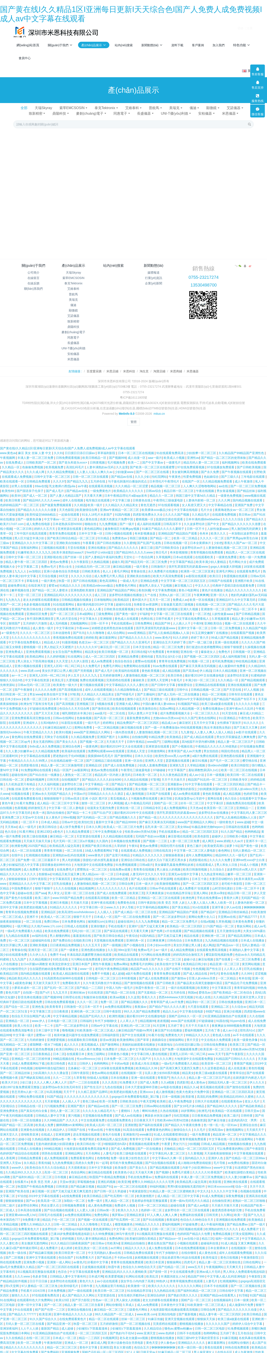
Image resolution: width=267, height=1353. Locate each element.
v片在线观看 (174, 925)
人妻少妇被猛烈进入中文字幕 (20, 858)
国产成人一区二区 (35, 489)
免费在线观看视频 (92, 674)
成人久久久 (72, 1038)
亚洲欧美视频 (38, 939)
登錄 (240, 32)
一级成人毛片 (129, 574)
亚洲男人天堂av (11, 1157)
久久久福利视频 (49, 778)
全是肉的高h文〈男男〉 (244, 1114)
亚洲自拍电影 (167, 1308)
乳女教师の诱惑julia (62, 480)
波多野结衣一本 (53, 1223)
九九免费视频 (108, 518)
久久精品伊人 (56, 1123)
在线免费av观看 (120, 863)
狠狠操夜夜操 (174, 849)
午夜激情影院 (250, 1251)
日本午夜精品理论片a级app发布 (126, 489)
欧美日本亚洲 (155, 1256)
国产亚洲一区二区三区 (15, 1048)
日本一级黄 (242, 1294)
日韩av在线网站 (64, 712)
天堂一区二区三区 (29, 589)
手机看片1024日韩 (33, 1284)
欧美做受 (121, 1161)
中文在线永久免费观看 (216, 1034)
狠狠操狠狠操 (17, 873)
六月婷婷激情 (35, 1034)
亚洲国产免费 (244, 499)
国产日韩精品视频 (248, 608)
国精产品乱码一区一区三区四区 (103, 1346)
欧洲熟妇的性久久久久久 (222, 1223)
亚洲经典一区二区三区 (86, 1005)
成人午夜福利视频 (212, 1218)
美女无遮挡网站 (44, 735)
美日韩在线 (138, 645)
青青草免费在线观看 (63, 527)
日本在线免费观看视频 (190, 1242)
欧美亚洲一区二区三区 (215, 1043)
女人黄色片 (54, 811)
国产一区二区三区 (62, 608)
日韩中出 (182, 683)
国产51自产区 (102, 806)
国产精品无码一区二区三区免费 (146, 556)
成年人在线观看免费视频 (236, 1246)
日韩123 (49, 603)
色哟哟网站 (102, 1057)
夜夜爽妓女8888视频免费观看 (232, 1019)
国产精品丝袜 (246, 485)
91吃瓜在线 (61, 953)
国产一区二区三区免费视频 (248, 480)
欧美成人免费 (44, 1119)
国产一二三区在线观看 (84, 1076)
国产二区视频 (14, 1251)
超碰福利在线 (41, 934)
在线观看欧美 (204, 551)
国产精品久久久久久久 (123, 541)
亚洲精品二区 (220, 1000)
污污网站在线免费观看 (156, 948)
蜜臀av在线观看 (146, 655)
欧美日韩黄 (13, 494)
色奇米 (204, 527)
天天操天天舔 (79, 896)
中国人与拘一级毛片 (120, 981)
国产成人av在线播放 (129, 1109)
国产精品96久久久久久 (222, 1100)
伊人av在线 (234, 901)
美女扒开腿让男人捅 (14, 939)
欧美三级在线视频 (35, 830)
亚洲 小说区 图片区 (95, 792)
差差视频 (163, 1015)
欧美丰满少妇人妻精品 (211, 556)
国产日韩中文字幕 (163, 679)
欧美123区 (63, 1294)
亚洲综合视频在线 (79, 1303)
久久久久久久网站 (190, 1280)
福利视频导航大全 (121, 1351)
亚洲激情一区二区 (213, 603)
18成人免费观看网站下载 (102, 844)
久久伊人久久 (38, 948)
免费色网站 (102, 1209)
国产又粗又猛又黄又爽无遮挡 (72, 1185)
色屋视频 (20, 802)
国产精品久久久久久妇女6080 (102, 773)
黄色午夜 (8, 797)
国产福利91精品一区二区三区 (32, 1171)
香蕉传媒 (44, 1157)
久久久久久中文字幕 (224, 1185)
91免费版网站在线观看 (36, 764)
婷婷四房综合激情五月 (188, 948)
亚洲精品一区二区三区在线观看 (159, 892)
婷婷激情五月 (37, 802)
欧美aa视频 (118, 991)
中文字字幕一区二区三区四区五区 (184, 574)
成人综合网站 (116, 627)
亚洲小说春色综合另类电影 (62, 565)
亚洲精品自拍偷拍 (133, 1237)
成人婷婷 (66, 1242)
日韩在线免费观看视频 (59, 996)
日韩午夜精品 (136, 735)
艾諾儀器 (233, 108)
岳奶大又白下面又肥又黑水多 (167, 854)
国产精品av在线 (122, 470)
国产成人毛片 (55, 485)
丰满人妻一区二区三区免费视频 (202, 1171)
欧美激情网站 (126, 1034)
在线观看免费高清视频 (211, 944)
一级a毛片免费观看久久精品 (24, 925)
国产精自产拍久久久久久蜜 (167, 1000)
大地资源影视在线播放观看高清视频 (174, 1303)
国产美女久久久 (67, 735)
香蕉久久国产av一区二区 (241, 537)
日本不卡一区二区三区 (65, 693)
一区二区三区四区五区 (92, 1327)
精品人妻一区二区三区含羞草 (84, 1299)
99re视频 (69, 811)
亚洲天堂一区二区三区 (43, 944)
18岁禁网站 (189, 1104)
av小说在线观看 (108, 1275)
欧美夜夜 (6, 1270)
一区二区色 (202, 608)
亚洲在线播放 (97, 541)
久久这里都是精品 (213, 1062)
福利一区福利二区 (227, 1232)
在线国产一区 (191, 475)
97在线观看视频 (169, 499)
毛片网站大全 (238, 556)
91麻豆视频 (229, 1332)
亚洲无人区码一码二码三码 (62, 660)
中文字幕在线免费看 (25, 1346)
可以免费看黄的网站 (231, 1142)
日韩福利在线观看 (237, 821)
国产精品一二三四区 (90, 981)
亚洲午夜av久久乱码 (240, 702)
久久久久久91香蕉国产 (207, 1166)
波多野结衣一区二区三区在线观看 (187, 1204)
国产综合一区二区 (17, 1000)
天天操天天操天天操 (37, 835)
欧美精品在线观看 (126, 948)
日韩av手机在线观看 (163, 882)
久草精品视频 (196, 759)
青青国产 (163, 1071)
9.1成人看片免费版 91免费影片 (97, 1043)
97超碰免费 (191, 1218)
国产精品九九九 (78, 475)
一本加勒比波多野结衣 (243, 527)
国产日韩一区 (103, 1185)
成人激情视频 (135, 787)
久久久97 (59, 475)
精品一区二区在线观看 (104, 1313)
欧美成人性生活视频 (146, 1057)
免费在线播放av (213, 702)
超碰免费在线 (17, 579)
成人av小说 (197, 769)
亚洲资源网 (63, 1128)
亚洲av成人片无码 (208, 1265)
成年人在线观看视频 (99, 683)
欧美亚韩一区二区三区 (219, 802)
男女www (35, 688)
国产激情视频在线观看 (139, 977)
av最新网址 (81, 764)
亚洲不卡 (32, 910)
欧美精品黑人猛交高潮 (64, 839)
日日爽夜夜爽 (156, 934)
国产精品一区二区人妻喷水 (50, 584)
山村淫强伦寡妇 (223, 882)
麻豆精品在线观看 (100, 1166)
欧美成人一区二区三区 (56, 910)
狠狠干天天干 (82, 910)
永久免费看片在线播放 (163, 565)
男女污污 (179, 1138)
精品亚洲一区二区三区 (225, 958)
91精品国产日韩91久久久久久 (236, 1052)
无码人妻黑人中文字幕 (143, 707)
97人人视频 (252, 683)
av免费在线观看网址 (119, 1000)
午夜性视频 (113, 1123)
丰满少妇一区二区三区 (200, 674)
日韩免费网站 (143, 617)
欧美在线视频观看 (124, 702)
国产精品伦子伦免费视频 (241, 977)
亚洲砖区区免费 (37, 608)
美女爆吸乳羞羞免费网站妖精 (175, 858)
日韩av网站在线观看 (158, 1100)
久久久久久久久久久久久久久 (31, 631)
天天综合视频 (47, 570)
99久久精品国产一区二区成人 (115, 1308)
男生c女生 (66, 560)
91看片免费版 (145, 603)
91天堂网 (159, 1019)
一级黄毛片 (174, 456)
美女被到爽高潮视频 (185, 466)
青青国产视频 (243, 1057)
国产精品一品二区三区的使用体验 (224, 451)
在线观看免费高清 (69, 603)
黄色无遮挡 (148, 499)
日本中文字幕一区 (90, 527)
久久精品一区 (11, 461)
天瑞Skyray (43, 108)
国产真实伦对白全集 (34, 1104)
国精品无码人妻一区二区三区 (228, 1076)
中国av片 (80, 787)
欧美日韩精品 (93, 1190)
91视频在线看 (20, 787)
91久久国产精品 (232, 825)
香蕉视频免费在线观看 (68, 631)
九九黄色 (187, 726)
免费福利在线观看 (166, 1171)
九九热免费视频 (63, 1157)
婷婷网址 (109, 716)
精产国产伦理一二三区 (50, 1303)
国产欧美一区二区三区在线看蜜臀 (153, 461)
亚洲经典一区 (135, 934)
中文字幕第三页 (41, 1005)
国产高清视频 (65, 698)
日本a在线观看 (183, 551)
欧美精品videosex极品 (98, 579)
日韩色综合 (175, 934)
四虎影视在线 (29, 759)
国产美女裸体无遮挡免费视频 (34, 1043)
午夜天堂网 (147, 1095)
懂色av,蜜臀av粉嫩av (178, 1322)
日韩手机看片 (164, 612)
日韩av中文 (69, 816)
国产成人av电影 (199, 1199)
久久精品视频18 (40, 953)
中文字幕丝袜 (65, 622)
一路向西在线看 (123, 726)
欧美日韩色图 (56, 1057)
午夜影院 (255, 1270)
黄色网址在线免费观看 (27, 731)
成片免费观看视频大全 (175, 707)
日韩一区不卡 (196, 522)
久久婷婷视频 (56, 650)
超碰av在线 (25, 887)
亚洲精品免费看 (129, 650)
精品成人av (169, 716)
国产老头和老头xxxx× (73, 456)
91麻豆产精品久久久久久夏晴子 (163, 522)
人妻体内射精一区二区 (201, 494)
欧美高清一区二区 (50, 1194)
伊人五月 (74, 669)
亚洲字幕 (218, 901)
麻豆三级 (147, 541)
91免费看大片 (128, 1076)
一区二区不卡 (29, 816)
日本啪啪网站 (103, 593)
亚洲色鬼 (38, 1000)
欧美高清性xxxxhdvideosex (76, 906)
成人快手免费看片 (71, 821)
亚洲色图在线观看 (232, 750)
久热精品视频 (100, 556)
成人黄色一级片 (43, 622)
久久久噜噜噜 (95, 627)
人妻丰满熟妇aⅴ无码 (100, 461)
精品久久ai (170, 1005)
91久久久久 (251, 716)
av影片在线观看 (247, 726)
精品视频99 (147, 1015)
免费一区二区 (109, 996)
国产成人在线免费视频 (119, 759)
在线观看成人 (205, 858)
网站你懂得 (113, 1299)
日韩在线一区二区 (12, 773)
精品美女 (91, 645)
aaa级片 (99, 707)
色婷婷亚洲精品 (76, 783)
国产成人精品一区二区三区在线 (136, 906)
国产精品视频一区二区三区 (147, 778)
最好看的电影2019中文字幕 (95, 598)
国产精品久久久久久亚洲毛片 (131, 636)
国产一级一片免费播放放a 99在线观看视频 (173, 721)
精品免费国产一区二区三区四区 (138, 716)
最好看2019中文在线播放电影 (205, 669)
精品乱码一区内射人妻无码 (113, 769)
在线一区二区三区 (38, 1332)
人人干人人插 (29, 1322)
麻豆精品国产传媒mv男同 (135, 1024)
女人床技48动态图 (116, 873)
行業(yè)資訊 (153, 278)
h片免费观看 (156, 645)
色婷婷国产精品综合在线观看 (20, 1147)
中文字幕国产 (177, 764)
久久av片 (237, 835)
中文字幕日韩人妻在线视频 (149, 1048)
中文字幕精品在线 (220, 499)
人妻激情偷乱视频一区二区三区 (226, 541)
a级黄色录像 (22, 977)
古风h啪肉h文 (49, 716)
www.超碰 (243, 816)
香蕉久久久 (149, 991)
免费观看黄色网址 (82, 1152)
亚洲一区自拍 (134, 754)
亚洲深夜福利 (9, 1322)
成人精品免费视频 (182, 944)
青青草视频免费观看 (193, 1133)
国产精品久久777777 (22, 1308)
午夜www (83, 622)
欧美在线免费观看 (254, 456)
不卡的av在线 (123, 1251)
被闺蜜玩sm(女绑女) (102, 915)
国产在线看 (223, 953)
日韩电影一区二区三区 (101, 972)
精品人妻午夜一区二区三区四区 (26, 556)
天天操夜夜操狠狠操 (218, 1147)
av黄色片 (79, 1256)
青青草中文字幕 (140, 1133)
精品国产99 (163, 617)
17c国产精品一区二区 (220, 920)
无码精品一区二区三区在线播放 (104, 693)
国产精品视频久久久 (123, 811)
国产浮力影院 (81, 1294)
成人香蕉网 (8, 1152)
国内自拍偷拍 (56, 806)
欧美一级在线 (17, 1246)
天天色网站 (93, 1147)
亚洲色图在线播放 (93, 944)
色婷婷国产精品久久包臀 (194, 1228)
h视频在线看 (106, 698)
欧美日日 (215, 570)
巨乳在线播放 (62, 877)
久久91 (58, 447)
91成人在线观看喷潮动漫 (171, 1128)
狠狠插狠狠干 (53, 792)
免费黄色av (120, 532)
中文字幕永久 (89, 612)
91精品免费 (157, 731)
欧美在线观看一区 (12, 475)
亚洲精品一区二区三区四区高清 (232, 1086)
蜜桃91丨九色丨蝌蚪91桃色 (139, 1104)
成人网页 (208, 835)
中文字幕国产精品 (182, 556)
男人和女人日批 (227, 858)
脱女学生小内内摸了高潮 (137, 1275)
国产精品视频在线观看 (199, 925)
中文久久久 (203, 579)
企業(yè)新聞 (153, 283)
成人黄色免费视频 (100, 1199)
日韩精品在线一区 (29, 1100)
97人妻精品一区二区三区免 (40, 1280)
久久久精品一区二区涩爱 (132, 480)
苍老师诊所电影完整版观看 (149, 1194)
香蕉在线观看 (213, 1341)
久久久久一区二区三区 (35, 627)
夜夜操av (141, 1000)
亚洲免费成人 (14, 645)
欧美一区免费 (108, 1095)
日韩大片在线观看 (207, 1095)
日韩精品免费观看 (38, 475)
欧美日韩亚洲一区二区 (70, 1246)
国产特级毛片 (125, 688)
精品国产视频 (17, 1351)
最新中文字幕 (105, 816)
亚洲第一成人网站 (59, 1256)
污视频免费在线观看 (144, 792)
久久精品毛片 (201, 508)
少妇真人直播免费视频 (152, 759)
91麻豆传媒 (155, 1313)
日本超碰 (122, 868)
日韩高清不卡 (172, 518)
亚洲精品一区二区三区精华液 (31, 1052)
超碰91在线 (124, 598)
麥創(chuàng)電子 (89, 113)
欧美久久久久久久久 (162, 1280)
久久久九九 (90, 669)
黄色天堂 (152, 1336)
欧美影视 (188, 1090)
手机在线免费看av (209, 892)
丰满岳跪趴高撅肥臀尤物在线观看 (90, 948)
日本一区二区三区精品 (153, 1199)
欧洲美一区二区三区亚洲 (197, 565)
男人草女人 (55, 887)
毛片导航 (219, 1157)
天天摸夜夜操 (77, 1161)
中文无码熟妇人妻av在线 (105, 1246)
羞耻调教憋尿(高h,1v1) (203, 764)
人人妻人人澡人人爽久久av (94, 466)
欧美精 (162, 1095)
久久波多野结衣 (195, 518)
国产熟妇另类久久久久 (183, 1289)
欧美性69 (8, 485)
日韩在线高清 (162, 844)
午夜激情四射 (53, 1336)
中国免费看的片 (22, 882)
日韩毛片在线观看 (50, 1209)
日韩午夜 (87, 1280)
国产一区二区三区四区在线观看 (58, 1261)
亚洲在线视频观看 (240, 679)
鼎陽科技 (59, 113)
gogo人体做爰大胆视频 (226, 560)
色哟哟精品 (251, 825)
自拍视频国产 (70, 773)
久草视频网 (164, 551)
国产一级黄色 (69, 944)
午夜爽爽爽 (201, 589)
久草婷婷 (120, 839)
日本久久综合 (144, 750)
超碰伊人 (218, 830)
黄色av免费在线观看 (105, 764)
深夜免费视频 (234, 1190)
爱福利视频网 (35, 773)
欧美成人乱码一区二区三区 (104, 1119)
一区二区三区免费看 (247, 953)
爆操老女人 (209, 645)
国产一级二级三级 (200, 636)
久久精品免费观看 (78, 825)
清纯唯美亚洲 (29, 1128)
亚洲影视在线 (53, 551)
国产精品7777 (248, 910)
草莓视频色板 (86, 1175)
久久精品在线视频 (136, 773)
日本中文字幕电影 (100, 1161)
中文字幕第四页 (60, 873)
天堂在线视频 (76, 541)
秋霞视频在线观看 (236, 570)
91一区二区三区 (19, 934)
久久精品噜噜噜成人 (128, 683)
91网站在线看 (135, 1270)
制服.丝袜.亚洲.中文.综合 (25, 783)
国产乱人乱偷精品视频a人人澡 (169, 627)
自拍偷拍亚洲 (221, 1194)
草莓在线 (32, 574)
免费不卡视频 (100, 967)
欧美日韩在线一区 (89, 1138)
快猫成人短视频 (98, 1071)
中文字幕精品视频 (65, 1010)
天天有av (11, 821)
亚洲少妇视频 (232, 1005)
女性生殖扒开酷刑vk (132, 1289)
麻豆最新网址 (108, 631)
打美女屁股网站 (244, 1228)
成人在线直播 (237, 1062)
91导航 (243, 1289)
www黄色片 (96, 849)
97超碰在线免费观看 (43, 702)
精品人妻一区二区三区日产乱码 (210, 1071)
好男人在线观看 (22, 480)
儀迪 (193, 108)
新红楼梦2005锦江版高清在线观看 (126, 953)
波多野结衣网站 (28, 1199)
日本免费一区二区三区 (119, 1052)
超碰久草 (118, 556)
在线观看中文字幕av (253, 792)
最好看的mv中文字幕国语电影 (191, 693)
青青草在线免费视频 (173, 655)
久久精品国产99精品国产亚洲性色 (242, 447)
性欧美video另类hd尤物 (141, 825)
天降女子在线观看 (56, 731)
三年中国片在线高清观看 (31, 527)
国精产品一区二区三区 (196, 1294)
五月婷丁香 (176, 1019)
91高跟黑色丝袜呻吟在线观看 (64, 972)
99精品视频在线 (64, 1052)
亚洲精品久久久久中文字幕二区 (33, 537)
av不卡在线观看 (244, 1029)
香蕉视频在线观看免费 (144, 1138)
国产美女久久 (138, 1161)
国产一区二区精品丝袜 (15, 1067)
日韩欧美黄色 (91, 565)
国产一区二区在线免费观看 (132, 910)
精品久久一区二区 (161, 489)
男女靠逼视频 (226, 485)
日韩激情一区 (73, 1000)
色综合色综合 (124, 655)
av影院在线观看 (197, 570)
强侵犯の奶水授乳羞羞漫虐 (100, 854)
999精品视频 (53, 1142)
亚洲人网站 (201, 887)
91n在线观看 (201, 901)
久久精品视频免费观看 (217, 475)
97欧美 (75, 688)
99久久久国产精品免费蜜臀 (142, 1005)
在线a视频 (207, 915)
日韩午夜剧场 (147, 896)
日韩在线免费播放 (215, 1038)
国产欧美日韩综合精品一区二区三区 (71, 532)
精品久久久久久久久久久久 (243, 584)
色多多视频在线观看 (37, 598)
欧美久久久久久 (128, 1204)
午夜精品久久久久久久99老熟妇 (216, 740)
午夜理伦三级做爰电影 (168, 494)
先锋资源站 (8, 679)
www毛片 (141, 1351)
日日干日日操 (38, 1275)
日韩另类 (53, 773)
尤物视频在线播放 (239, 1138)
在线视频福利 (222, 1294)
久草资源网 (164, 873)
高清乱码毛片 (75, 461)
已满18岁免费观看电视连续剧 (70, 1228)
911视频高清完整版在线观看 (156, 1228)
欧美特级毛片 (69, 1280)
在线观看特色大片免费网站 (35, 1294)
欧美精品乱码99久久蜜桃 (237, 1090)
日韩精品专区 (152, 802)
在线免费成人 (15, 456)
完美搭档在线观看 (118, 674)
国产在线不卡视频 (178, 963)
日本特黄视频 (127, 972)
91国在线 (222, 1015)
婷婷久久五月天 (45, 522)
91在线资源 (95, 986)
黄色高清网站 (108, 574)
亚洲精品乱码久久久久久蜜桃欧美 (125, 1265)
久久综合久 (217, 863)
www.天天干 (216, 1048)
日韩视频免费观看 (73, 1199)
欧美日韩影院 (240, 759)
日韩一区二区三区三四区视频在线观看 (178, 1223)
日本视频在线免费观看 (125, 835)
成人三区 (100, 589)
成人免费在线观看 (160, 1242)
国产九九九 (256, 1209)
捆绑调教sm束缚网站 (70, 1119)
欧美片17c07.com (12, 518)
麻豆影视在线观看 (180, 830)
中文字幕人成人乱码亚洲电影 (227, 1270)
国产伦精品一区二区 (172, 1261)
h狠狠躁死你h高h (115, 1138)
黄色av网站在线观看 (105, 1067)
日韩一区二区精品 (65, 1218)
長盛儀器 (144, 113)
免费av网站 (120, 958)
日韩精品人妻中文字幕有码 (68, 1270)
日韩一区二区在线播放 (26, 1114)
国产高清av (190, 664)
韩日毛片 (161, 546)
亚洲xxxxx (147, 1086)
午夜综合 (132, 929)
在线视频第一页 (132, 1067)
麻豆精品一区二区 (62, 830)
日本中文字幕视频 (35, 896)
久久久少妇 (143, 470)
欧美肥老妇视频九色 (34, 901)
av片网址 (117, 1242)
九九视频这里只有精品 (110, 1280)
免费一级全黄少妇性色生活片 (130, 1152)
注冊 (250, 32)
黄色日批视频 (229, 1251)
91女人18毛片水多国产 (97, 508)
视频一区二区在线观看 (240, 617)
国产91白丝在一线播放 (44, 769)
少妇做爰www (124, 466)
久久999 (247, 967)
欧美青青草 (54, 1000)
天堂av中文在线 (33, 811)
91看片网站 (27, 825)
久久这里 (122, 461)
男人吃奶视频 (71, 854)
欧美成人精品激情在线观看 (71, 967)
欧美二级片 (43, 892)
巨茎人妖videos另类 (245, 783)
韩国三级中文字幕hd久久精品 (196, 489)
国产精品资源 (58, 1351)
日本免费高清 (193, 934)
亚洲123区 (44, 825)
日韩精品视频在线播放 (76, 593)
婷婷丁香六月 (200, 631)
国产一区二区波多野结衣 (170, 910)
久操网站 (124, 731)
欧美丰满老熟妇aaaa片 (69, 546)
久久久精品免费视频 (61, 466)
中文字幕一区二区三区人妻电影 (195, 844)
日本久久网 (94, 821)
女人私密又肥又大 (194, 499)
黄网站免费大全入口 (202, 910)
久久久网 (224, 494)
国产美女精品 (181, 901)
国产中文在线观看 (134, 1029)
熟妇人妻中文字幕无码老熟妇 (140, 1043)
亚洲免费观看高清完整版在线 (31, 712)
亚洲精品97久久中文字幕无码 (236, 593)
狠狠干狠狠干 (44, 882)
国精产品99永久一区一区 (186, 1010)
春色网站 (224, 844)
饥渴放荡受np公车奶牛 (190, 792)
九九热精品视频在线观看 (222, 934)
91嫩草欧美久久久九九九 (34, 546)
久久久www (22, 1270)
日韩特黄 (247, 1109)
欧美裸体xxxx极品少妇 (157, 503)
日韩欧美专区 (239, 773)
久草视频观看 (220, 612)
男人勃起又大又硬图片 (59, 641)
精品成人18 (52, 636)
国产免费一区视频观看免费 (180, 1043)
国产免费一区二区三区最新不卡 (38, 854)
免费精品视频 (222, 1228)
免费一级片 (95, 1194)
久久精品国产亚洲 (225, 991)
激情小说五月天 (138, 693)
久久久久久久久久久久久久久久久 (87, 1090)
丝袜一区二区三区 (133, 1313)
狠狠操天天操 (206, 1313)
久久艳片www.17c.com (46, 920)
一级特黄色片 (225, 816)
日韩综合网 (126, 877)
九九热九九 (13, 593)
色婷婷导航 (251, 787)
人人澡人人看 (92, 603)
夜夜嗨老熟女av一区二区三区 (235, 503)
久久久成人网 (35, 466)
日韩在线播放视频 (231, 996)
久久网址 (226, 1209)
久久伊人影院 (79, 655)
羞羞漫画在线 (82, 929)
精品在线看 (192, 929)
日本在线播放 (119, 1071)
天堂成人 (106, 1218)
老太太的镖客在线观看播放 (41, 593)
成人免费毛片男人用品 (109, 570)
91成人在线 (203, 991)
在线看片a (21, 1175)
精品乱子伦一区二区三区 (59, 1213)
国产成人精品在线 (195, 967)
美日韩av (245, 508)
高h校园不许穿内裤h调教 (199, 735)
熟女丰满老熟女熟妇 (218, 721)
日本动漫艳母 (61, 627)
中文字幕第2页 (222, 981)
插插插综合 (159, 1034)
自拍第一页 (30, 986)
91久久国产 (189, 712)
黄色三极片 (195, 839)
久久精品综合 (153, 1322)
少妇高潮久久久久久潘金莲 (50, 1067)
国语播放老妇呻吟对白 (56, 858)
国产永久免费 (210, 466)
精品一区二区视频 (214, 688)
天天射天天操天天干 (47, 977)
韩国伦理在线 (230, 745)
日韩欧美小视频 (237, 830)
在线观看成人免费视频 (17, 470)
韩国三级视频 (139, 532)
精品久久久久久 (136, 1242)
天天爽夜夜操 (155, 887)
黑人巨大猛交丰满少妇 (29, 532)
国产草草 (143, 1034)
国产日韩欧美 (166, 977)
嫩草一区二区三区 (239, 868)
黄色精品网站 (93, 522)
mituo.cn (159, 413)
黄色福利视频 (82, 873)
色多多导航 (40, 1270)
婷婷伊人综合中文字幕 (247, 1317)
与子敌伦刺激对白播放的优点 (128, 475)
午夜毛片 (176, 674)
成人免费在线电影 (38, 518)
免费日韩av (52, 915)
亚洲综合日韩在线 (133, 854)
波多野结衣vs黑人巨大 (242, 863)
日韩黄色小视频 (118, 1048)
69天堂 (64, 570)
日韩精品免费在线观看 (139, 1246)
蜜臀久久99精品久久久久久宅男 (153, 1175)
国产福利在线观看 (151, 1119)
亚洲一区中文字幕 (29, 1299)
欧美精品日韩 (9, 967)
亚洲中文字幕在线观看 (41, 1251)
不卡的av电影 (120, 1057)
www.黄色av (8, 447)
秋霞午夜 (114, 1261)
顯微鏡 (211, 108)
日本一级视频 (216, 769)
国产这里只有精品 (118, 849)
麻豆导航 (166, 792)
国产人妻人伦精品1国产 (66, 489)
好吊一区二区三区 (192, 797)
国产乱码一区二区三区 (59, 981)
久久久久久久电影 (247, 698)
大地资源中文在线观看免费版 (94, 858)
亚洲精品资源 (135, 1209)
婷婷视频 (68, 1232)
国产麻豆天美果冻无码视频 (198, 660)
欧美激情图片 (146, 1190)
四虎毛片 (190, 1256)
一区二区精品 (227, 972)
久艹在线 (150, 589)
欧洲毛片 (204, 1104)
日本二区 (59, 1048)
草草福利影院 (106, 447)
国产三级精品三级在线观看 (104, 754)
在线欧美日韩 (82, 934)
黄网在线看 (215, 792)
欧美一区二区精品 (185, 532)
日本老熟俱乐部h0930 (68, 518)
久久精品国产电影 (255, 622)
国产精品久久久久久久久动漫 (238, 1303)
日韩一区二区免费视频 (225, 622)
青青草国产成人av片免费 (185, 745)
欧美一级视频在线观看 (185, 1351)
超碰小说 (190, 953)
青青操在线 (138, 565)
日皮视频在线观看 (94, 1261)
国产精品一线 (148, 811)
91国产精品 (54, 1090)
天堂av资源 (68, 1175)
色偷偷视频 (84, 712)
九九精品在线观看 (17, 929)
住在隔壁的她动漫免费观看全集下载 (53, 963)
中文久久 (203, 1185)
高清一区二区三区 (56, 1166)
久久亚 (111, 944)
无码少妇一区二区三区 (86, 925)
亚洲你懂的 (98, 920)
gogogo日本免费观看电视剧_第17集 (135, 1090)
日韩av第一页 (106, 1204)
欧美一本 (39, 806)
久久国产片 (144, 1052)
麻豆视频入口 (183, 579)
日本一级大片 (145, 877)
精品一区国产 (63, 764)
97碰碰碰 (159, 764)
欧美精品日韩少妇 (195, 958)
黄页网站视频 (251, 958)
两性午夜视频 (102, 958)
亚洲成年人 (31, 716)
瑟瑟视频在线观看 (178, 754)
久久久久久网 (163, 1052)
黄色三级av (90, 1095)
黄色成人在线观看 (127, 612)
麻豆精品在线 (78, 1171)
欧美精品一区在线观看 (227, 1104)
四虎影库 (183, 1076)
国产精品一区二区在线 (120, 986)
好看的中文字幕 (98, 1256)
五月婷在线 (98, 475)
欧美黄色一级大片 (65, 679)
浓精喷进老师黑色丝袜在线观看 (112, 622)
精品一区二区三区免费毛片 (180, 915)
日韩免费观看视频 (68, 451)
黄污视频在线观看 (92, 679)
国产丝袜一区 (73, 551)
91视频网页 (110, 1332)
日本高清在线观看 (29, 1204)
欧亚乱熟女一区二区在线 (92, 1242)
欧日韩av (99, 1237)
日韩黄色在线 (142, 494)
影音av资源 (107, 1034)
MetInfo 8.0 (126, 413)
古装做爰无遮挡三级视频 (177, 598)
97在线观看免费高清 (46, 1289)
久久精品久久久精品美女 (122, 499)
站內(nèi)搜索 (113, 265)
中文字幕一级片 (24, 1029)
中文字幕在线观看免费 (84, 1265)
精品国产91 (104, 1180)
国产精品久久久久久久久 (136, 631)
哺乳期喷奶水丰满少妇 (77, 707)
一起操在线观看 (69, 508)
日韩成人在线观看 (76, 920)
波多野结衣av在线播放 (213, 806)
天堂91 (128, 551)
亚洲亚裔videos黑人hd (21, 1209)
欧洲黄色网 (18, 839)
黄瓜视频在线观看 (212, 1081)
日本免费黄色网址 (74, 915)
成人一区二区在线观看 (26, 844)
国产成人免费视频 (123, 1142)
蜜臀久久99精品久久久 (35, 1218)
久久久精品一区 (228, 674)
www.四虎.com (30, 664)
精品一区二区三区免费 (168, 641)
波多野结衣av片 (193, 541)
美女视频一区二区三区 (150, 783)
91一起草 (102, 1157)
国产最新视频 (187, 1308)
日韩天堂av (252, 1104)
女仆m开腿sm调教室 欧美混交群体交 (45, 958)
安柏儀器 (205, 113)
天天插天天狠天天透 (225, 1199)
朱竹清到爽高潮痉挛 (40, 612)
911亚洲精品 (228, 712)
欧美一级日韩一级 (190, 1341)
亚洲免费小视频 (34, 1256)
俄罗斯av (118, 1209)
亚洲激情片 (130, 1128)
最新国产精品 (50, 1322)
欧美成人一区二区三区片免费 (123, 821)
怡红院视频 (182, 1109)
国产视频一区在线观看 (93, 1213)
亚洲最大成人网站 (128, 698)
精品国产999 (196, 1270)
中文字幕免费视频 (164, 584)
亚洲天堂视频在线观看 (180, 1313)
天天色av (196, 802)
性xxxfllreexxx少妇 (89, 1052)
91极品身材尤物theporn (207, 821)
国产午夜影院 (235, 1048)
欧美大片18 (10, 1076)
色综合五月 (142, 1341)
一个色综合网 (144, 551)
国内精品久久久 (196, 1152)
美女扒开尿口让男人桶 (57, 664)
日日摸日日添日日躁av (80, 447)
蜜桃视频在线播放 (191, 1317)
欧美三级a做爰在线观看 (217, 698)
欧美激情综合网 (87, 503)
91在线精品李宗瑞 (179, 887)
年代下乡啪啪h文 (106, 1015)
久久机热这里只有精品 (20, 778)
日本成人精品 (50, 816)
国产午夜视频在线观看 (237, 466)
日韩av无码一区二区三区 (34, 679)
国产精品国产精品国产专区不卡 (234, 693)
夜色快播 (144, 584)
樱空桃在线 (250, 754)
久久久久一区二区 (212, 532)
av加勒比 (35, 565)
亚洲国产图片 (106, 731)
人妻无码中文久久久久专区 (148, 868)
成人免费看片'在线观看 (39, 863)
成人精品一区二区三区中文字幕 (58, 797)
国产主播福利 (146, 688)
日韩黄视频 (98, 456)
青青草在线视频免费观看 (22, 906)
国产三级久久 (230, 470)
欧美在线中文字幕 (56, 688)
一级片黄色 (141, 560)
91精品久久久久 (70, 579)
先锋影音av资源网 (146, 598)
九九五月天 (60, 986)
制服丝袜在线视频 (95, 991)
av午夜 (82, 480)
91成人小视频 (249, 858)
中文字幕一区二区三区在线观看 (171, 608)
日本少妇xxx (13, 693)
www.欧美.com (146, 1308)
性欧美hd (113, 1237)
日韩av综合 (154, 485)
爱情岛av (205, 986)
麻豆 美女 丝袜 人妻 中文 (35, 447)
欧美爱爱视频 (114, 1270)
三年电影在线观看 (253, 470)
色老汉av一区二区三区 (94, 636)
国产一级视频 (112, 939)
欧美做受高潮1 (214, 839)
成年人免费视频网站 (200, 849)
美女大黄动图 (122, 1341)
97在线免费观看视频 (191, 461)
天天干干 (69, 1086)
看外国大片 (140, 593)
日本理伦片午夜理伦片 (164, 475)
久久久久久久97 (87, 641)
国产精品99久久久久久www (42, 494)
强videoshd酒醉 (218, 759)
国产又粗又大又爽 (246, 721)
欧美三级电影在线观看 (131, 1147)
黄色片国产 (13, 986)
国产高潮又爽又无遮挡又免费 (180, 1062)
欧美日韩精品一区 (94, 451)
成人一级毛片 (27, 821)
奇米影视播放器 (145, 527)
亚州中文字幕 (9, 901)
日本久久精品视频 (225, 664)
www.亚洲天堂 (147, 1327)
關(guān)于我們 (33, 265)
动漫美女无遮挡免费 (101, 802)
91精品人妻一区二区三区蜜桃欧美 (172, 1185)
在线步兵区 (225, 1346)
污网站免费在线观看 (31, 1090)
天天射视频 (52, 1095)
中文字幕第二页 (28, 560)
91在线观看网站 (64, 598)
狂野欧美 (260, 466)
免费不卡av (57, 948)
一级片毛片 (93, 716)
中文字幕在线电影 (186, 503)
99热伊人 (162, 1275)
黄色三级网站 (96, 1048)
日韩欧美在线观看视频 (119, 603)
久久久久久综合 (233, 513)
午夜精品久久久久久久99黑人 (28, 754)
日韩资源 (62, 1180)
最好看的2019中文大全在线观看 (122, 740)
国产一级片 (127, 518)
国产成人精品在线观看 (199, 731)
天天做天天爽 (144, 1166)
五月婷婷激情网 (110, 669)
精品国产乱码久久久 (93, 1010)
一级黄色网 (91, 740)
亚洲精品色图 (149, 574)
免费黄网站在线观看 (137, 660)
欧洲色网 (189, 892)
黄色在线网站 (207, 712)
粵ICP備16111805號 (133, 397)
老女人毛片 (253, 1095)
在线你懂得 (189, 1246)
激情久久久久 (20, 1289)
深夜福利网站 (29, 541)
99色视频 (26, 1062)
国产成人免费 (149, 1076)
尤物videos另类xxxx (166, 712)
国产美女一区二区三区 (166, 953)
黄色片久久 (87, 1275)
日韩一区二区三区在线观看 (90, 470)
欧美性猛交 (211, 1251)
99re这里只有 (127, 944)
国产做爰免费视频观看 (56, 499)
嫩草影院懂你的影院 (182, 783)
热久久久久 (179, 1071)
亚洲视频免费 (70, 1346)
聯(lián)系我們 (33, 288)
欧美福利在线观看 (127, 664)
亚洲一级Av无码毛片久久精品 (190, 1194)
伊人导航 (128, 901)
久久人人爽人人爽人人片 (51, 1076)
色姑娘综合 (212, 470)
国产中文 (213, 518)
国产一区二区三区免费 (127, 1100)
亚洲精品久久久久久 (192, 1336)
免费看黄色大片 (29, 1223)
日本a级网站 (85, 608)
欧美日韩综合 (48, 821)
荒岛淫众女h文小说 (169, 650)
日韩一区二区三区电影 (210, 1322)
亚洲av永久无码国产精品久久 (52, 787)
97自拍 (22, 1190)
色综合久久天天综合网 (74, 702)
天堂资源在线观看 (88, 830)
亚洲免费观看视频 (38, 645)
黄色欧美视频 (151, 664)
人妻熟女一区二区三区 (77, 769)
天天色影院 (67, 503)
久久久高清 (110, 1076)
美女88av (183, 821)
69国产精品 (214, 1005)
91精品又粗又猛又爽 (66, 868)
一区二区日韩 (23, 522)
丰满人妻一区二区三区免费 (35, 451)
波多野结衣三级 (72, 778)
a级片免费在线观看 (205, 750)
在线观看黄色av (232, 1095)
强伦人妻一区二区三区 (65, 1104)
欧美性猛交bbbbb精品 (41, 508)
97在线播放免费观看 (221, 461)
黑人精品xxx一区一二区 (98, 868)
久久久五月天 (91, 939)
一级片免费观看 (200, 1128)
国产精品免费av (238, 1218)
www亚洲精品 (137, 627)
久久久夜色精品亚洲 (173, 769)
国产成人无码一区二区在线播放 (178, 688)
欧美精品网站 (35, 650)
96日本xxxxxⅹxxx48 (220, 1180)
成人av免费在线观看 (187, 787)
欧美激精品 (174, 731)
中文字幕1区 (216, 797)
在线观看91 (182, 873)
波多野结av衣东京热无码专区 (62, 1081)
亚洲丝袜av (78, 986)
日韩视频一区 (242, 645)
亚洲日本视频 (59, 896)
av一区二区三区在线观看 (131, 1180)
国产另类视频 (83, 664)
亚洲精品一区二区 (17, 1015)
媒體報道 (154, 272)
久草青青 (79, 1071)
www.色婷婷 (166, 1327)
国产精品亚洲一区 (59, 1317)
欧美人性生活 (23, 1019)
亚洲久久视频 (189, 603)
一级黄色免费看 (227, 551)
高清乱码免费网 (208, 1090)
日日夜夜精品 (41, 1048)
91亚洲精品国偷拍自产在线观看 (225, 1010)
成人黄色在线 (89, 513)
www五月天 (196, 1261)
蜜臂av (53, 579)
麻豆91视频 (200, 754)
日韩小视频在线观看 (119, 527)
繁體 (134, 422)
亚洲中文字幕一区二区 (193, 622)
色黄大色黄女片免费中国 (117, 513)
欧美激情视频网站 (168, 877)
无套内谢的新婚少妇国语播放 (55, 1138)
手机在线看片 (117, 920)
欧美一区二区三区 (36, 693)
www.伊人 (39, 1015)
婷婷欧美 (91, 631)
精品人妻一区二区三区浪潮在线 (220, 1256)
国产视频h (163, 1166)
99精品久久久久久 (198, 1029)
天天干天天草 (53, 783)
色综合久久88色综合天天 (197, 1213)
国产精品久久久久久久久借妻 (37, 503)
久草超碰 (120, 1185)
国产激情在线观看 (238, 1081)
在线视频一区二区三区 (211, 598)
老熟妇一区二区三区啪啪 (249, 1194)
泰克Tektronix (105, 108)
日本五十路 (200, 873)
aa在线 (224, 480)
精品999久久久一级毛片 (231, 849)
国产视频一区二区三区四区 (202, 650)
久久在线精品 (15, 1332)
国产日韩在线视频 (85, 574)
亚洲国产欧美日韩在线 (26, 603)
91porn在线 (238, 1015)
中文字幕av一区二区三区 (61, 513)
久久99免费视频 (103, 1228)
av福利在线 (40, 929)
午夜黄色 (175, 470)
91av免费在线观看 (165, 660)
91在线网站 (7, 1294)
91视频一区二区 (199, 655)
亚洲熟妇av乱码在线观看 (69, 849)
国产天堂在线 (232, 683)
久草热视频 (223, 915)
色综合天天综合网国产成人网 (31, 1010)
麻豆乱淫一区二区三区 (115, 641)
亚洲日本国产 (81, 958)
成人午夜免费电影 (180, 1095)
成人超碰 (118, 967)
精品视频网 (87, 882)
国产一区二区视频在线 (246, 1280)
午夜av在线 (96, 1123)
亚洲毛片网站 (225, 565)
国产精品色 (105, 1251)
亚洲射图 (131, 1119)
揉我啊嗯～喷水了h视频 (45, 1038)
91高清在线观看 (134, 1123)
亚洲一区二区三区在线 (79, 887)
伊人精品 (205, 664)
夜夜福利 (172, 1213)
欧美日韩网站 (65, 1043)
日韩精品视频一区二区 (206, 683)
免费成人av (180, 593)
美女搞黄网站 (244, 1133)
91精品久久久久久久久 (148, 849)
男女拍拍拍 (211, 745)
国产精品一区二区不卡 (242, 603)
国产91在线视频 (154, 1213)
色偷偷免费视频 (33, 461)
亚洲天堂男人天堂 (252, 991)
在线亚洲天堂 (37, 579)
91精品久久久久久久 (64, 901)
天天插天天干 (115, 735)
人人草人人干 (129, 1015)
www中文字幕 (223, 1161)
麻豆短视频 (206, 953)
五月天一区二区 (160, 593)
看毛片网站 (121, 565)
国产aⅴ (31, 1194)
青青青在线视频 (144, 863)
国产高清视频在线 (70, 683)
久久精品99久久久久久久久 (23, 1166)
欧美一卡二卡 (44, 1019)
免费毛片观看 (181, 1166)
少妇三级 (26, 1076)
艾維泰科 (132, 108)
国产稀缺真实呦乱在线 (35, 1071)
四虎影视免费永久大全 (148, 508)
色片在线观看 (138, 882)
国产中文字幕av (153, 456)
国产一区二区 (53, 1299)
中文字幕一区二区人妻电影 (66, 802)
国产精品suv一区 (228, 939)
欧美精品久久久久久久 (128, 485)
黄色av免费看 (59, 556)
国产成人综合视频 (143, 873)
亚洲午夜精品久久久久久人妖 (73, 1308)
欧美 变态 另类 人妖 (172, 896)
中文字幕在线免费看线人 (193, 612)
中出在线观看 (23, 1303)
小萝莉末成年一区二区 (26, 981)
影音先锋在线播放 (30, 991)
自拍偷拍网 (139, 731)
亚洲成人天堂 (136, 745)
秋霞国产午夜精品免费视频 (107, 1171)
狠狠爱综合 (185, 679)
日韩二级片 (8, 1199)
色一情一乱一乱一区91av (221, 1119)
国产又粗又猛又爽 (169, 929)
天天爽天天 (234, 1261)
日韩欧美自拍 (129, 1095)
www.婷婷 (222, 835)
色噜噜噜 (103, 1152)
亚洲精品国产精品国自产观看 (178, 527)
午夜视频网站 (215, 1261)
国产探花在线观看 (116, 925)
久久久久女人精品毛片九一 (100, 1104)
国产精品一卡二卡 (79, 806)
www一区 (86, 963)
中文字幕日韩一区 (92, 901)
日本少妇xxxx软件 (159, 939)
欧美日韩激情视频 (195, 863)
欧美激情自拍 (148, 702)
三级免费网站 (104, 608)
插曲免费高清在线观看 (241, 797)
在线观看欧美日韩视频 (82, 1034)
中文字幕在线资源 (37, 674)
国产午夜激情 (23, 683)
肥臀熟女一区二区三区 (92, 863)
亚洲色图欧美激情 (82, 584)
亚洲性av (193, 451)
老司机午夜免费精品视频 (112, 963)
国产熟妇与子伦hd (122, 1327)
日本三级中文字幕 (47, 1024)
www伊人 (18, 1161)
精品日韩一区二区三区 (179, 485)
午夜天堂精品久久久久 (38, 726)
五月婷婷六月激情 (35, 617)
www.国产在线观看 (184, 1015)
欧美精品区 (122, 593)
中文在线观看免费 (93, 1114)
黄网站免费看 (83, 721)
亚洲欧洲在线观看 (235, 1175)
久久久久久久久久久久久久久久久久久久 (186, 811)
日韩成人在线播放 (29, 1142)
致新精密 (35, 113)
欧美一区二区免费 (29, 1336)
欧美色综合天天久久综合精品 (46, 1161)
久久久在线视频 (66, 882)
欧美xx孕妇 (218, 887)
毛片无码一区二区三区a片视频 (74, 835)
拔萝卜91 (232, 839)
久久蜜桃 (130, 537)
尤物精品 (170, 1142)
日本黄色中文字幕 (173, 1299)
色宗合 (63, 1265)
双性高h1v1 (248, 1024)
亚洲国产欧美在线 (17, 1185)
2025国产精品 (38, 839)
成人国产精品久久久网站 (79, 1289)
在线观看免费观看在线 (26, 792)
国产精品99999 (126, 816)
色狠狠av (44, 868)
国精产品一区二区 (166, 797)
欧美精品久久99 (147, 1062)
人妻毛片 (109, 1147)
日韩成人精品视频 (213, 1138)
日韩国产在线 (76, 1123)
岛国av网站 (166, 702)
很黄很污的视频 (168, 603)
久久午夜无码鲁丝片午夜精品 (103, 977)
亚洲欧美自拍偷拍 (68, 537)
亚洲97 (133, 920)
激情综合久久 (182, 1123)
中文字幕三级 (121, 494)
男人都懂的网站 (60, 929)
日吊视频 (60, 1171)
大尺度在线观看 (198, 1000)
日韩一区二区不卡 (247, 882)
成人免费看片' (250, 1223)
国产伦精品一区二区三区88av (246, 1152)
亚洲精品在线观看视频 (210, 679)
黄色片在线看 (111, 1128)
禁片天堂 (193, 1034)
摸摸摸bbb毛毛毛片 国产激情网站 (110, 750)
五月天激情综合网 (229, 925)
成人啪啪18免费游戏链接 (195, 1157)
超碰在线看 (178, 1199)
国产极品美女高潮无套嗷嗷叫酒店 (200, 977)
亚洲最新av (175, 778)
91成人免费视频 (213, 1190)
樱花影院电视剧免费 (220, 948)
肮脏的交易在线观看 (170, 513)
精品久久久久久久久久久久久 (25, 1341)
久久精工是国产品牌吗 (93, 1086)
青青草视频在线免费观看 (207, 546)
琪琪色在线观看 (52, 1147)
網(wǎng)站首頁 (28, 45)
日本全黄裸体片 (201, 537)
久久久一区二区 (88, 996)
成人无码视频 (58, 617)
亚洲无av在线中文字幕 (183, 868)
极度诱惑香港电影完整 (227, 1204)
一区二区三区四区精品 (230, 778)
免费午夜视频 (38, 1351)
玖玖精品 (103, 532)
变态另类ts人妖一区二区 (28, 1086)
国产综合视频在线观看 (160, 1157)
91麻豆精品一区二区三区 (175, 1346)
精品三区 (208, 1232)
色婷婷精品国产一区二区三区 (20, 499)
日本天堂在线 (142, 641)
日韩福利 (86, 1015)
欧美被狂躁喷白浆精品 (240, 1166)
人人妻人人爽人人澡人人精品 (214, 726)
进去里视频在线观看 (87, 1128)
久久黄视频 (194, 1147)
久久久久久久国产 (218, 1317)
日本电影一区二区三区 (63, 1015)
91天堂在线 (230, 707)
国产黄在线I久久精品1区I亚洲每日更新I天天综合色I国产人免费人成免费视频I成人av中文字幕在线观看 (67, 442)
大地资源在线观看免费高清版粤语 (86, 1142)
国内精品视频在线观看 (247, 494)
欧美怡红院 (86, 816)
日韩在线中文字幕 (231, 1284)
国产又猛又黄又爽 (152, 920)
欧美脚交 (203, 981)
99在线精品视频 (246, 655)
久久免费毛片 (91, 660)
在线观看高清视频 (101, 480)
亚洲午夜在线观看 (103, 896)
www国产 (153, 735)
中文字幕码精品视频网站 (153, 901)
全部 (24, 108)
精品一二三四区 (90, 1332)
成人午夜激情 (244, 475)
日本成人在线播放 (252, 934)
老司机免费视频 (223, 655)
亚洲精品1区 (94, 759)
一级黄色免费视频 (230, 489)
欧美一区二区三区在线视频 (239, 764)
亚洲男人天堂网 (158, 674)
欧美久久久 (219, 527)
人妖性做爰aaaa (218, 522)
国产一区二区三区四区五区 (201, 877)
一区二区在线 (116, 707)
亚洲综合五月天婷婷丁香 (170, 636)
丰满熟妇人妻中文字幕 (244, 944)
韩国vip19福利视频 (78, 1223)
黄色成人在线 (221, 1029)
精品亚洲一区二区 (225, 1128)
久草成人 (128, 1299)
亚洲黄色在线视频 (32, 1123)
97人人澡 (132, 1346)
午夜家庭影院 (138, 1185)
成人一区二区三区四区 (100, 650)
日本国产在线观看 (158, 787)
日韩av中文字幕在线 (105, 1019)
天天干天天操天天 (173, 773)
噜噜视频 (68, 1024)
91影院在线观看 (72, 716)
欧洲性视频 (117, 1010)
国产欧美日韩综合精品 (109, 929)
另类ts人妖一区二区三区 (175, 589)
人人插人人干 (182, 617)
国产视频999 (117, 451)
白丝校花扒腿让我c (188, 1038)
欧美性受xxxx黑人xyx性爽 (173, 750)
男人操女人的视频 (169, 863)
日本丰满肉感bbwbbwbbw (203, 513)
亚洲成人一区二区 (76, 1336)
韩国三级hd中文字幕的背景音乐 (198, 1332)
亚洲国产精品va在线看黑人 (218, 1289)
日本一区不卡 (93, 1000)
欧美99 (16, 489)
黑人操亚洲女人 (205, 1346)
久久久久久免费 (46, 683)
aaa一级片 (155, 451)
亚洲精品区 (49, 906)
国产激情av (179, 972)
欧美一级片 (95, 499)
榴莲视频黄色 (124, 1218)
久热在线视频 (169, 1104)
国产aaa (40, 887)
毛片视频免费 (116, 456)
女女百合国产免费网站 (67, 645)
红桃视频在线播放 (38, 849)
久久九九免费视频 (147, 915)
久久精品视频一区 (188, 702)
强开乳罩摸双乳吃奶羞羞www (188, 560)
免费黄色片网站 (126, 579)
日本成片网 (95, 1270)
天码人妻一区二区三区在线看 (25, 1317)
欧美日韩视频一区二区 (113, 645)
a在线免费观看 (72, 1190)
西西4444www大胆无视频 (176, 991)
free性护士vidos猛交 (100, 546)
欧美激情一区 (137, 1280)
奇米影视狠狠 (179, 546)
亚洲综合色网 (71, 740)
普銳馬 (154, 108)
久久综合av (239, 1000)
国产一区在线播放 (149, 1142)
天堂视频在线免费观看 (109, 934)
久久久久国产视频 (177, 508)
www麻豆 (145, 1128)
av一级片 (162, 944)
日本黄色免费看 (243, 915)
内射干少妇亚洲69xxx (197, 1161)
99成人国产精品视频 (225, 631)
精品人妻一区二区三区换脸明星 (62, 759)
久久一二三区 (62, 1071)
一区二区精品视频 (107, 721)
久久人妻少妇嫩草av (19, 745)
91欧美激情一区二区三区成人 (96, 1024)
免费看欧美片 (71, 977)
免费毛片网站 (112, 660)
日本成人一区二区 (65, 1332)
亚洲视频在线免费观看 (231, 1213)
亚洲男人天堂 (154, 754)
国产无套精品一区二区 (153, 986)
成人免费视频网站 (175, 802)
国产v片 (45, 986)
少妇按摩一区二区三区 (201, 447)
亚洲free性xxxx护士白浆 (249, 854)
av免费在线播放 (239, 1157)
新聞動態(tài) (153, 265)
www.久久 (113, 901)
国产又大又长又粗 (47, 707)
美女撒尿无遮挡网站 (35, 1237)
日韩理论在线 (72, 991)
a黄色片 (58, 825)
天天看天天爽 (93, 489)
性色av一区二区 (103, 1294)
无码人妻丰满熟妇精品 (91, 1232)
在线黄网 (14, 716)
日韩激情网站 (157, 745)
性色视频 (199, 963)
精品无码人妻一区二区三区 (201, 456)
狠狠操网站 (177, 1034)
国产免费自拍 (62, 934)
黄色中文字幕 (88, 1341)
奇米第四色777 (10, 1213)
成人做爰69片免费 (241, 1299)
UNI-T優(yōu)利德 (174, 113)
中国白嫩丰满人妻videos (159, 698)
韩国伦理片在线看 (172, 839)
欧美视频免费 (54, 461)
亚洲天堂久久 (9, 1128)
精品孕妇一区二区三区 (201, 996)
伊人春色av (168, 1336)
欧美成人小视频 (175, 451)
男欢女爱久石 (50, 1199)
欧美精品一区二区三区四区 (185, 920)
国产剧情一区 (158, 1265)
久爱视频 (72, 674)
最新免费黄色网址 (139, 712)
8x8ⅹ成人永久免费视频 (44, 740)
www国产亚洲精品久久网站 (92, 726)
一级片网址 (21, 920)
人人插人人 (105, 906)
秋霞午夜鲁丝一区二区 (150, 981)
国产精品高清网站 (240, 929)
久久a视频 (168, 1076)
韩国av (192, 986)
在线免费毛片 (66, 863)
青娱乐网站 (244, 920)
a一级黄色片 (10, 627)
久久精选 (80, 499)
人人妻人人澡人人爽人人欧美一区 (210, 896)
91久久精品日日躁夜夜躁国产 (71, 1237)
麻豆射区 (185, 716)
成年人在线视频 (73, 494)
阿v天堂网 (12, 1280)
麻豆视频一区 (41, 1185)
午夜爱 (166, 1138)
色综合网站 (79, 1166)
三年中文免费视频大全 (107, 825)
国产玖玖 (79, 627)
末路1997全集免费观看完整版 (20, 1081)
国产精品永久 (255, 513)
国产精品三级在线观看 (159, 683)
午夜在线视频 (205, 485)
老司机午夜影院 (232, 877)
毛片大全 (207, 503)
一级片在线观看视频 (182, 981)
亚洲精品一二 (245, 802)
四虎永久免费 (84, 1157)
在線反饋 (33, 283)
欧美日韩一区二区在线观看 (245, 769)
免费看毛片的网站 (142, 958)
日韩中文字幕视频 (165, 1133)
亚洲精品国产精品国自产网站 (117, 584)
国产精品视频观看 (253, 674)
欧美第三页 (136, 887)
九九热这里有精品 (213, 868)
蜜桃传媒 (147, 650)
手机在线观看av (122, 617)
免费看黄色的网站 (159, 1123)
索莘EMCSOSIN (71, 108)
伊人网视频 (115, 797)
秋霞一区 (64, 574)
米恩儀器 (229, 113)
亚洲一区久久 (219, 589)
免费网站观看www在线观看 (106, 745)
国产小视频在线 (183, 740)
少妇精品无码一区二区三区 (92, 560)
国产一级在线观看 (80, 1284)
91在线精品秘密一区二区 (67, 754)
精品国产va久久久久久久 (147, 963)
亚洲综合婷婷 (156, 1289)
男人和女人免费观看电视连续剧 (244, 1265)
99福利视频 (157, 1180)
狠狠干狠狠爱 (233, 641)
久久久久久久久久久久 (111, 882)
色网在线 (147, 612)
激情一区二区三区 (93, 797)
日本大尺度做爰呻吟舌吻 (142, 1081)
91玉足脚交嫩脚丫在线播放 (210, 627)
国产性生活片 (93, 1081)
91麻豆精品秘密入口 (58, 721)
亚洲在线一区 (189, 645)
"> (238, 266)
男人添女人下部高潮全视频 (35, 655)
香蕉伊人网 (231, 892)
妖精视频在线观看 (147, 1251)
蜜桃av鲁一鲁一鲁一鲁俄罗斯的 (73, 1133)
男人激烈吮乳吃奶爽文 (246, 522)
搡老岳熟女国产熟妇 (161, 1237)
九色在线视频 (113, 1081)
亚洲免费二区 (11, 811)
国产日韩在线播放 (109, 537)
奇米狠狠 (173, 645)
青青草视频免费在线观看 (187, 1275)
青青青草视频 (53, 844)
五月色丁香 (213, 1024)
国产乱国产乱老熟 (149, 537)
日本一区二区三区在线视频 (136, 447)
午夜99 (198, 617)
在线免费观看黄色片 (73, 1313)
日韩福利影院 (110, 1029)
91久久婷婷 (181, 631)
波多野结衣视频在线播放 (126, 589)
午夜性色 (244, 712)
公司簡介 (33, 272)
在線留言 (33, 278)
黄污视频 (74, 1109)
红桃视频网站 (229, 1275)
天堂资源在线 (106, 1289)
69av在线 (41, 480)
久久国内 (102, 835)
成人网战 (209, 939)
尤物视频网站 (79, 617)
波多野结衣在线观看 (64, 1275)
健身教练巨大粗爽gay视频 (122, 522)
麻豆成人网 (98, 1336)
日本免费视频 (57, 1284)
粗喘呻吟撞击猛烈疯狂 (50, 1062)
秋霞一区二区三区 (85, 1317)
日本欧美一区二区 (145, 769)
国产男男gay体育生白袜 (242, 532)
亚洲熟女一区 (160, 693)
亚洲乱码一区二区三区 (136, 1019)
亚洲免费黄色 (9, 1104)
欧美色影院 (202, 830)
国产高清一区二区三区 (109, 712)
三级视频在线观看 (53, 541)
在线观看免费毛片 (249, 565)
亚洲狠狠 (106, 612)
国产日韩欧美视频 (249, 461)
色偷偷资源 (198, 1114)
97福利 (144, 608)
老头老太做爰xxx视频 (134, 1332)
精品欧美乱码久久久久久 (25, 972)
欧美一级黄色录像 (246, 1034)
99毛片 (214, 967)
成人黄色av (198, 1076)
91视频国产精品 (189, 698)
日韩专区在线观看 (240, 688)
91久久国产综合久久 (43, 1313)
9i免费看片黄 (32, 1213)
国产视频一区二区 (92, 735)
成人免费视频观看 (56, 1152)
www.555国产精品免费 (67, 892)
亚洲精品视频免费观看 (118, 783)
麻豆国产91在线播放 (169, 1024)
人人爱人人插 (85, 1204)
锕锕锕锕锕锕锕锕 (163, 1341)
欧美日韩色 (175, 669)
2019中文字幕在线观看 (44, 1190)
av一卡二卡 (19, 669)
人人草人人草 (233, 963)
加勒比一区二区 (75, 1194)
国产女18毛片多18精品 (189, 1100)
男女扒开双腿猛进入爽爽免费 (236, 731)
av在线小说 (192, 1232)
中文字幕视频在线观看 (249, 1147)
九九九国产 (19, 953)
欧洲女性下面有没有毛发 (37, 698)
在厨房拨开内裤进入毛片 (249, 1071)
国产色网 (157, 925)
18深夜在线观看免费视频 (117, 1062)
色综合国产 (66, 1251)
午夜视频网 (8, 451)
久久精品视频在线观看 (118, 830)
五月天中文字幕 (204, 716)
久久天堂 (62, 655)
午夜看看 (89, 537)
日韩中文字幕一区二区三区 (52, 470)
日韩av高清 (72, 792)
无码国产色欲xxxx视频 (150, 830)
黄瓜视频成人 (119, 792)
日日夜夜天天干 (144, 1114)
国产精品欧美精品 (252, 1100)
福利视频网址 (231, 456)
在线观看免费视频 (224, 508)
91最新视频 (69, 636)
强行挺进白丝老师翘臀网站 (204, 641)
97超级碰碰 (206, 1015)
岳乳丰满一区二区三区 (160, 821)
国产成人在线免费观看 (112, 887)
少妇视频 (193, 1138)
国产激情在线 (101, 702)
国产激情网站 (110, 1038)
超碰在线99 (19, 769)
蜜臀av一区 (44, 1029)
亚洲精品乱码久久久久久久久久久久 (68, 589)
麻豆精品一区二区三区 (109, 1303)
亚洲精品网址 (74, 1147)
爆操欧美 (139, 674)
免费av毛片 (49, 560)
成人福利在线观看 (149, 518)
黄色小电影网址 (189, 584)
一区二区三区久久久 (206, 707)
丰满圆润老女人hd (173, 1270)
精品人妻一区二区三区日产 (235, 735)
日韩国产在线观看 (220, 574)
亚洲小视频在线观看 (28, 660)
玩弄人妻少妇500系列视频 (162, 1067)
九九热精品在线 (165, 1284)
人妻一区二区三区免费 (184, 835)
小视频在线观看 (188, 1237)
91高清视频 (54, 1086)
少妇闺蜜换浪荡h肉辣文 (213, 783)
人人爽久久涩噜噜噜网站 (200, 480)
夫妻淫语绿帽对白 (221, 873)
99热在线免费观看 (237, 1341)
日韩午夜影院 (38, 873)
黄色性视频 (255, 1062)
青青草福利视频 (245, 981)
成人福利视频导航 (234, 650)
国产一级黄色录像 (29, 513)
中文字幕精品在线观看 (35, 750)
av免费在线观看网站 (79, 1209)
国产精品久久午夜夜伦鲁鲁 (183, 1119)
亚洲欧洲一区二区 (213, 929)
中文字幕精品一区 (97, 778)
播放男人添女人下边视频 (156, 579)
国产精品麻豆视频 (82, 1180)
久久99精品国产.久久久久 (61, 1114)
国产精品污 (119, 778)
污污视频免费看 (55, 1100)
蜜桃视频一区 (145, 513)
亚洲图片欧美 (244, 574)
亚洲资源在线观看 (69, 522)
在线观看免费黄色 (119, 1114)
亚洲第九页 (177, 759)
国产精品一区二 (161, 532)
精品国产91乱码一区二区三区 (208, 773)
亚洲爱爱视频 (56, 1034)
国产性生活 (214, 963)
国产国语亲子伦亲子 (30, 485)
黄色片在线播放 (213, 584)
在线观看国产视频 (242, 627)
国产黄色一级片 (127, 608)
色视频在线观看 (251, 1185)
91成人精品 (228, 1237)
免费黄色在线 (126, 896)
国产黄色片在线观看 (19, 892)
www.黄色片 (163, 631)
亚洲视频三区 (85, 698)
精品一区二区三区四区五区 (200, 825)
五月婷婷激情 (109, 1317)
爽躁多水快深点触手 (158, 1109)
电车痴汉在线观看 (98, 494)
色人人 (107, 565)
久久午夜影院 (80, 556)
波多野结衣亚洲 (238, 669)
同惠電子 (120, 113)
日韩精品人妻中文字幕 (50, 1109)
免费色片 (224, 645)
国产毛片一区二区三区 (225, 754)
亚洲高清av (216, 1123)
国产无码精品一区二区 (92, 811)
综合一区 (241, 1180)
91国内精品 (148, 929)
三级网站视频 (170, 735)
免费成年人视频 (125, 1199)
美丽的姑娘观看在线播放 (139, 1038)
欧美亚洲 (124, 1175)
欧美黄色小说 (124, 1166)
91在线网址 (75, 650)
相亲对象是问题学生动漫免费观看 (77, 1029)
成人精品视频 (171, 664)
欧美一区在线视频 (202, 593)
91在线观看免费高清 (170, 447)
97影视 (155, 773)
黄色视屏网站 (102, 1223)
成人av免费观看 (102, 655)
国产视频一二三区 (155, 835)
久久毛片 (200, 1123)
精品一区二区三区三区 (62, 1341)
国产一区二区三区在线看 (153, 466)
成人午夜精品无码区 (138, 797)
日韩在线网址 (252, 1256)
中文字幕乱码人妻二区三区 (249, 806)
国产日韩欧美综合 (167, 541)
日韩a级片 (146, 858)
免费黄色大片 (174, 1029)
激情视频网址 (235, 1123)
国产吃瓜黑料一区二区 (119, 1190)
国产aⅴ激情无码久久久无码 (88, 1351)
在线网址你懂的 (239, 1336)
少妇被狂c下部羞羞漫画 (92, 1322)
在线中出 (17, 849)
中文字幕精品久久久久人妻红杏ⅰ (127, 679)
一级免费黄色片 (101, 485)
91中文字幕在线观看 (199, 778)
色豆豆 (73, 1057)
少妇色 (218, 537)
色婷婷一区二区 (152, 1204)
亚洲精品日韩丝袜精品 (233, 906)
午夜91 (133, 839)
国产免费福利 (50, 1346)
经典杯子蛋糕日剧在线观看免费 (233, 579)
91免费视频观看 (126, 858)
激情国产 (14, 617)
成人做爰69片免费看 (232, 660)
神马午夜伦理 (125, 1228)
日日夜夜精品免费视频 (65, 939)
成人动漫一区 (137, 451)
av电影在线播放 (171, 1081)
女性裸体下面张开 (229, 716)
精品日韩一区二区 (239, 887)
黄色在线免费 (229, 967)
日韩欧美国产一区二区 (41, 456)
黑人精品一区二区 (117, 1194)
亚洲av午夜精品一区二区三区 (120, 503)
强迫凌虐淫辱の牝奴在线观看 (181, 1251)
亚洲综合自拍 (249, 1119)
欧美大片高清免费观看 (168, 570)
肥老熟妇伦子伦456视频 (69, 750)
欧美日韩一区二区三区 (110, 1284)
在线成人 (47, 1128)
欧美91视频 (64, 726)
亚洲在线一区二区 (128, 802)
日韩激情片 (159, 560)
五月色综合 (244, 1327)
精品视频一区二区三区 (166, 480)
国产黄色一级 (249, 839)
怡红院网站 (159, 470)
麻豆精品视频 (122, 560)
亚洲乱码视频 (107, 1175)
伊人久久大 (257, 1076)
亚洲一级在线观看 (227, 636)
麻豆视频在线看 (132, 721)
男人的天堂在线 (67, 612)
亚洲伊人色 (216, 1152)
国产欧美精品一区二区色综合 (233, 986)
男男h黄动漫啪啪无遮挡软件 (186, 1180)
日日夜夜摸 (61, 1005)
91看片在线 (156, 1029)
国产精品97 (209, 906)
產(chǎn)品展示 (73, 265)
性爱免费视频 (192, 470)
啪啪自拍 (90, 518)
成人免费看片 (49, 1242)
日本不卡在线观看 (216, 1280)
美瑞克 (174, 108)
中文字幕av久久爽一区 (167, 1152)
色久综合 (231, 792)
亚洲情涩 (106, 1341)
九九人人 (20, 565)
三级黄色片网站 (137, 1303)
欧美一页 (240, 1209)
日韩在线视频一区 (176, 537)
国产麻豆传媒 (217, 1114)
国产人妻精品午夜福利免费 (103, 551)
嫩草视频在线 (20, 584)
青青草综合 (237, 1067)
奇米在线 (244, 972)
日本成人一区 (103, 910)
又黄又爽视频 (247, 1237)
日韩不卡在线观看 (189, 1327)
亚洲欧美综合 (213, 617)
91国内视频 (123, 508)
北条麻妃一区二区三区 (83, 1062)
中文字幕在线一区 (221, 1133)
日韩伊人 (85, 1057)
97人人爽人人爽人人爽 (162, 1209)
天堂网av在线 (227, 910)
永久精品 (30, 1157)
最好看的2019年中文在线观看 (134, 806)
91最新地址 (165, 1038)
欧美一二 (134, 456)
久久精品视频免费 (83, 731)
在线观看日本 (75, 1048)
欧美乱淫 (58, 674)
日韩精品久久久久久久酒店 (105, 787)
